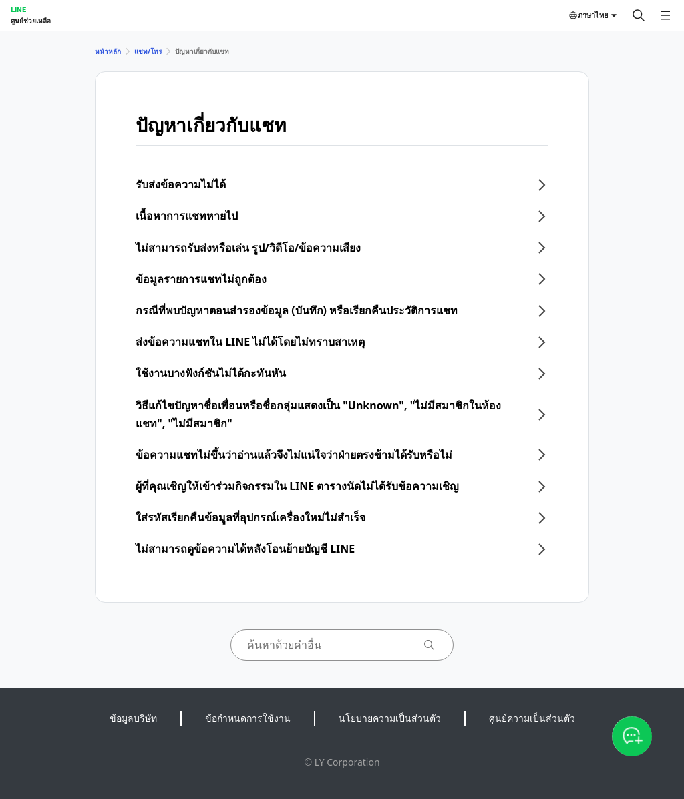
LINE (18, 9)
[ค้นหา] (638, 15)
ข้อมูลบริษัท (133, 718)
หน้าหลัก (108, 51)
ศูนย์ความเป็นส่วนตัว (532, 718)
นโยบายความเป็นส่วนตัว (390, 718)
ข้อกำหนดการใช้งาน (248, 718)
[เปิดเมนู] (665, 15)
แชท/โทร (148, 51)
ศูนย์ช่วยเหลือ (31, 20)
